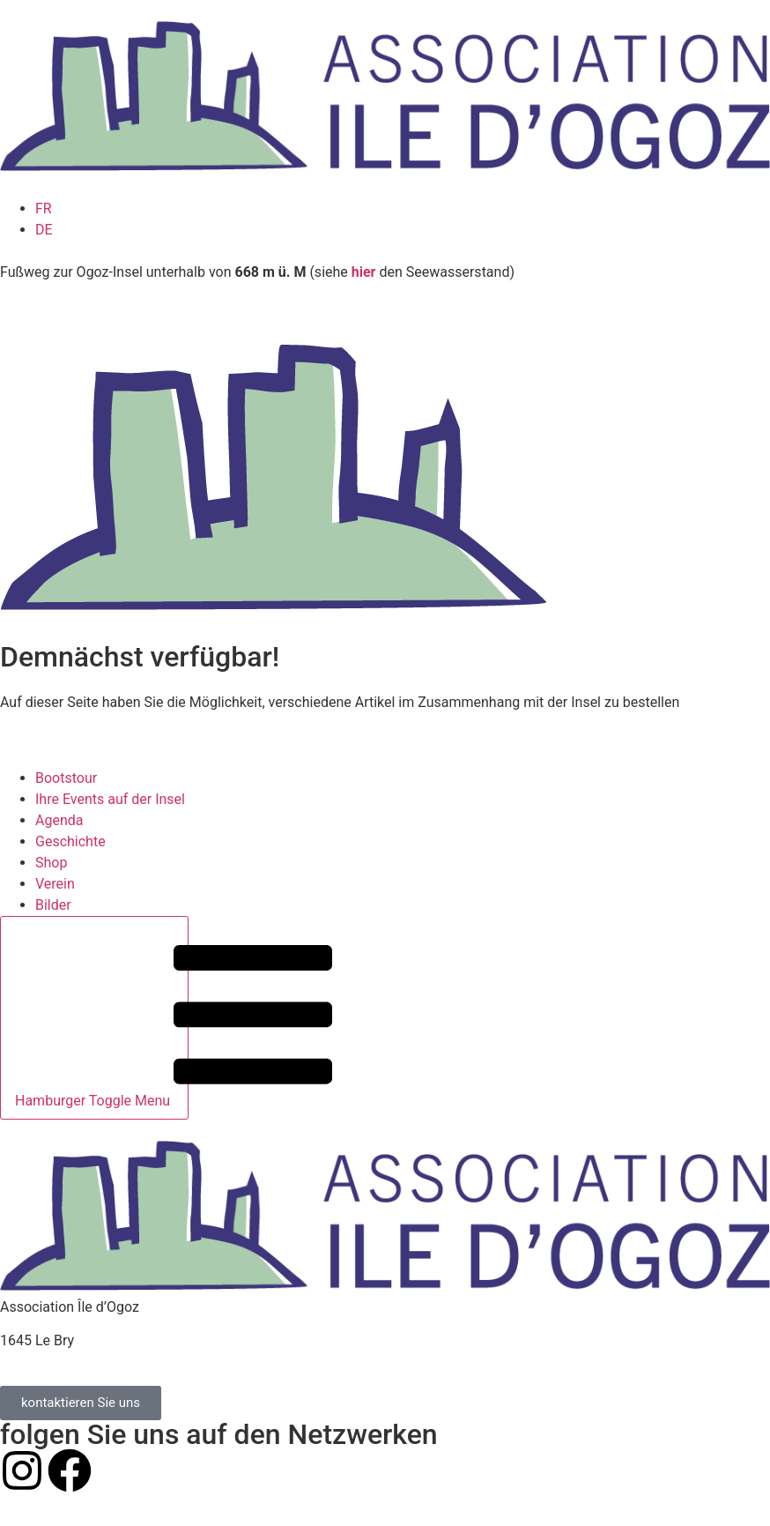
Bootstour (66, 778)
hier (364, 272)
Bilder (53, 905)
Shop (51, 862)
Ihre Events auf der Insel (110, 799)
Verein (55, 883)
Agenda (59, 820)
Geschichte (70, 841)
